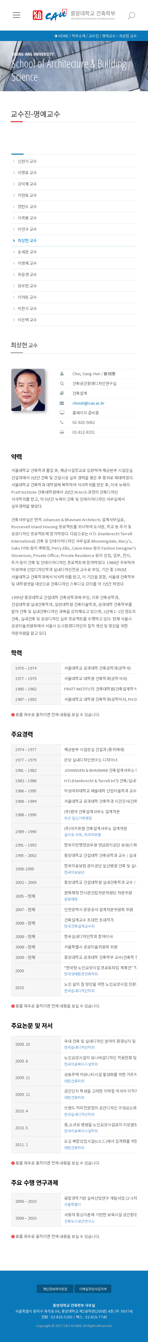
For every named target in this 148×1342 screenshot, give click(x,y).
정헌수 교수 (27, 206)
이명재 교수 (27, 263)
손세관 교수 (27, 252)
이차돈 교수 (27, 297)
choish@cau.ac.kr (88, 403)
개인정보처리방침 (55, 1288)
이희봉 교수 (27, 218)
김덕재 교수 (27, 184)
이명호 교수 (27, 172)
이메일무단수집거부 (93, 1288)
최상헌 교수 (27, 240)
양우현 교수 (27, 286)
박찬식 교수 (27, 308)
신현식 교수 (27, 161)
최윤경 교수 (27, 274)
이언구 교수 (27, 229)
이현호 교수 (27, 195)
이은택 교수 (27, 320)
